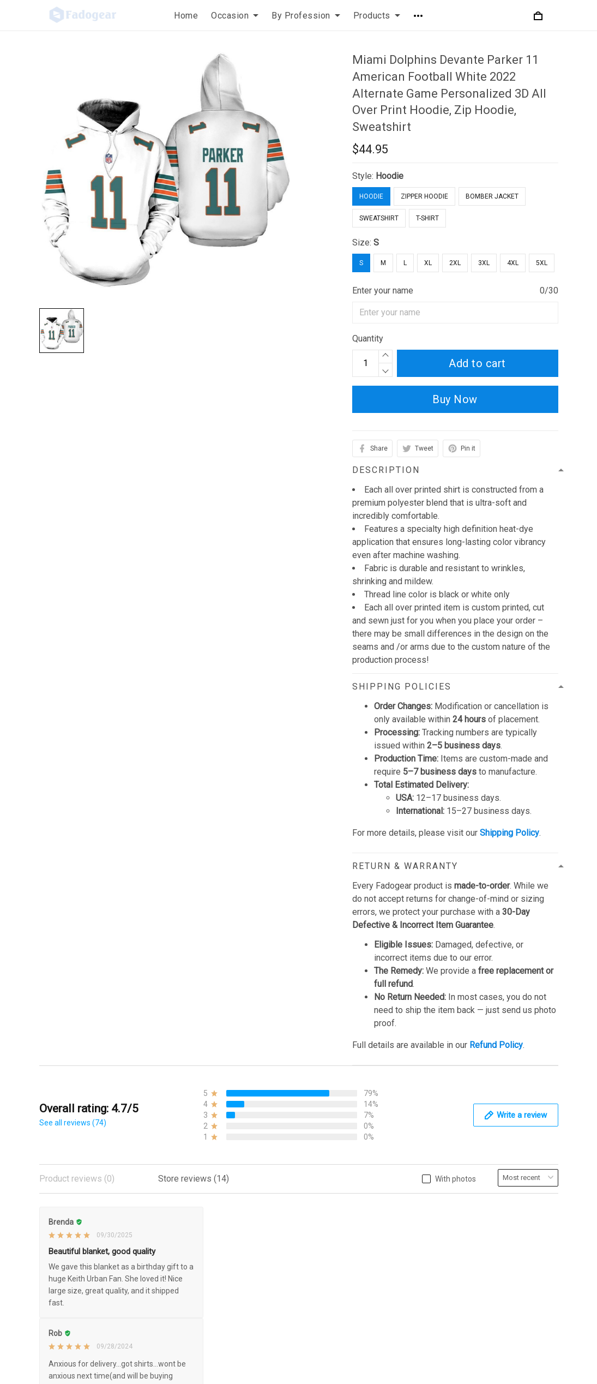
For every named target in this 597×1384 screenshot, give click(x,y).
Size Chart (416, 1272)
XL (428, 263)
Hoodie (389, 176)
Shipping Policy (248, 1272)
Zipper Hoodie (424, 196)
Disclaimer (238, 1309)
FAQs (407, 1253)
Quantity (367, 338)
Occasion (234, 15)
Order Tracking (424, 1290)
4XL (512, 263)
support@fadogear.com (113, 1216)
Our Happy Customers (439, 1309)
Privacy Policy (245, 1216)
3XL (484, 263)
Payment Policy (248, 1290)
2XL (455, 263)
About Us (414, 1216)
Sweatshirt (379, 218)
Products (376, 15)
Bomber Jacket (492, 196)
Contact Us (417, 1235)
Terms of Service (251, 1253)
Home (186, 15)
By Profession (306, 15)
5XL (541, 263)
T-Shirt (427, 218)
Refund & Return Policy (262, 1235)
